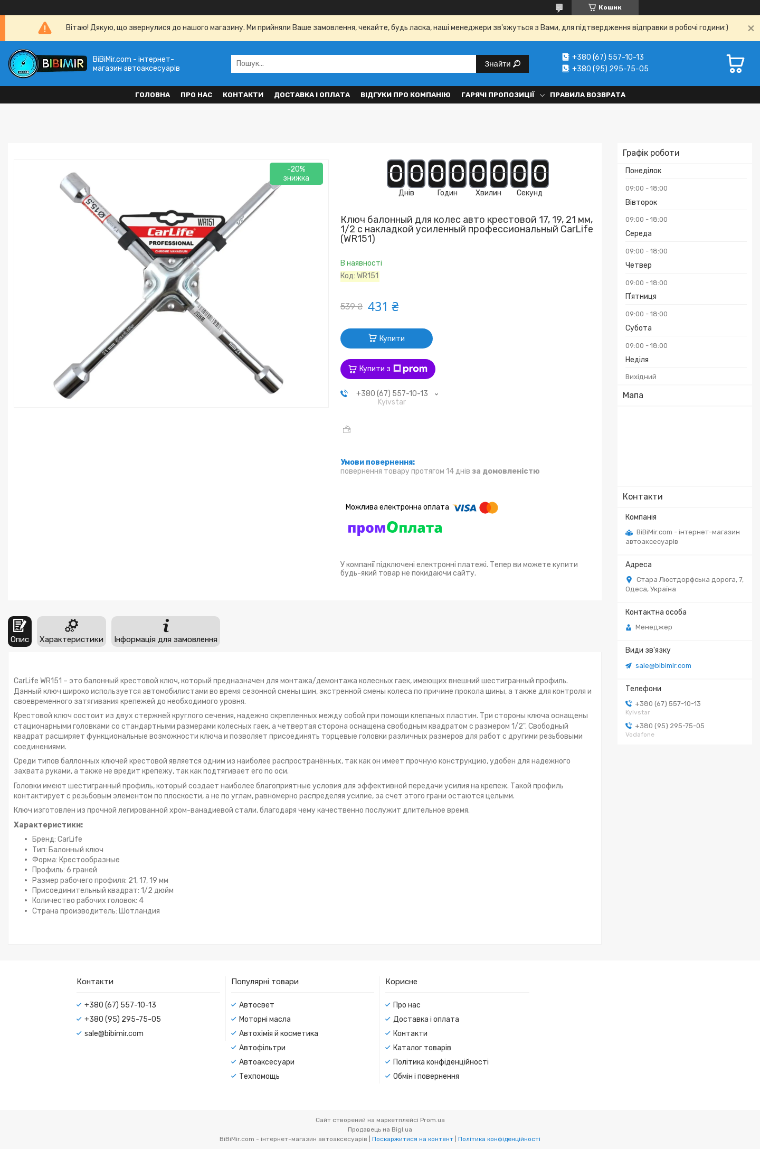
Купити (392, 338)
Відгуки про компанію (405, 95)
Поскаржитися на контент (412, 1139)
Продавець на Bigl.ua (380, 1129)
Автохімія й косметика (278, 1033)
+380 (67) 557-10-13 (120, 1005)
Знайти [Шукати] (498, 63)
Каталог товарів (422, 1047)
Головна (152, 95)
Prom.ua (432, 1120)
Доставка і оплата (312, 95)
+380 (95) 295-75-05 (122, 1019)
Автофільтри (262, 1047)
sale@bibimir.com (663, 666)
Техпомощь (259, 1076)
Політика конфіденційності (441, 1062)
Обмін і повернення (426, 1076)
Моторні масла (265, 1019)
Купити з (393, 369)
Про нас (196, 95)
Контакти (243, 95)
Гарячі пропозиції (498, 95)
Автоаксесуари (266, 1062)
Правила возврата (587, 95)
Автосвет (256, 1005)
